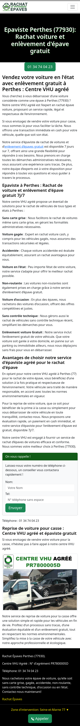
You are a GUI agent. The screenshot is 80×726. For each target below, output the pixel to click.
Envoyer (15, 507)
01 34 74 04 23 (40, 66)
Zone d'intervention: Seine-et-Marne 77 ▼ (40, 710)
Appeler (40, 718)
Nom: (9, 482)
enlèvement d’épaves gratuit (24, 146)
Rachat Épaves (12, 699)
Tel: (7, 494)
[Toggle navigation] (72, 7)
